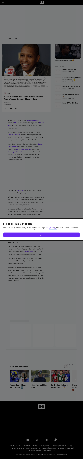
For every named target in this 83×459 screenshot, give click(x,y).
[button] (41, 234)
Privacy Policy (53, 229)
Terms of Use (50, 227)
